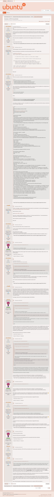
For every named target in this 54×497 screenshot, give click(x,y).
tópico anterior (41, 21)
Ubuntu (20, 494)
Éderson (8, 446)
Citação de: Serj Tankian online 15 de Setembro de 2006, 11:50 (22, 408)
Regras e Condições (43, 495)
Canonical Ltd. (24, 494)
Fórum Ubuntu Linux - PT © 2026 (46, 494)
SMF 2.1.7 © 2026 (5, 495)
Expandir (20, 53)
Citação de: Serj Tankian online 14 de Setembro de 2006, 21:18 (21, 244)
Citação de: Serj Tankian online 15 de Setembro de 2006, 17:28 (21, 461)
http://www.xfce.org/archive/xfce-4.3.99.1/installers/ (21, 209)
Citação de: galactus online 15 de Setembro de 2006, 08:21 (20, 341)
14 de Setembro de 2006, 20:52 (18, 206)
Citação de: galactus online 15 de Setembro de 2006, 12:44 (20, 405)
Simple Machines (11, 495)
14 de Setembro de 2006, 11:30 (16, 26)
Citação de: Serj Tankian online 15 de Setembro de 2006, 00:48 (21, 302)
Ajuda (39, 495)
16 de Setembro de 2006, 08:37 (19, 447)
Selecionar (16, 53)
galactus (8, 241)
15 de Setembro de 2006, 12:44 (19, 381)
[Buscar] (45, 10)
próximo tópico (47, 21)
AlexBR (8, 46)
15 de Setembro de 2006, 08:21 (18, 300)
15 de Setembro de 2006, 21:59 (19, 431)
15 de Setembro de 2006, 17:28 (19, 403)
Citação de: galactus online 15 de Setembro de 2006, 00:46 (20, 263)
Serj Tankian (8, 26)
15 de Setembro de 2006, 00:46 (18, 242)
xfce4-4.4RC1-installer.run (19, 213)
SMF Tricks (12, 492)
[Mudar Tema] (14, 1)
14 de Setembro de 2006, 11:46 (18, 47)
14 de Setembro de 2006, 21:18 (18, 224)
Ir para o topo (49, 495)
